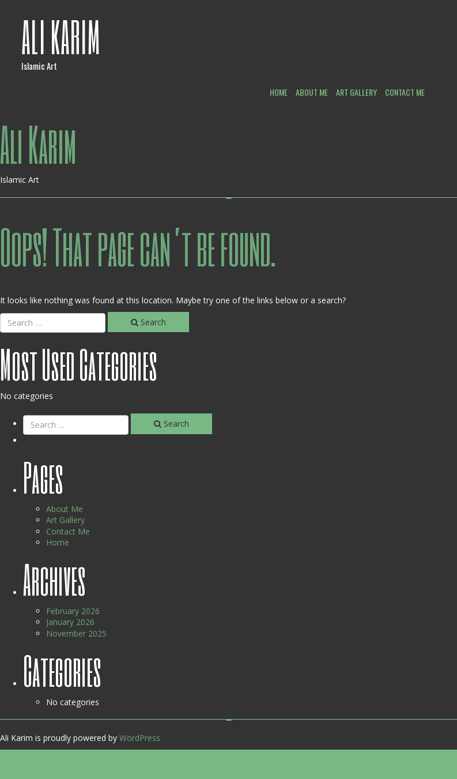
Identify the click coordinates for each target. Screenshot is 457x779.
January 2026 (70, 621)
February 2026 (73, 610)
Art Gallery (356, 92)
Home (279, 92)
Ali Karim (61, 36)
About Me (312, 92)
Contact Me (405, 92)
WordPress (139, 737)
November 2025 (76, 633)
